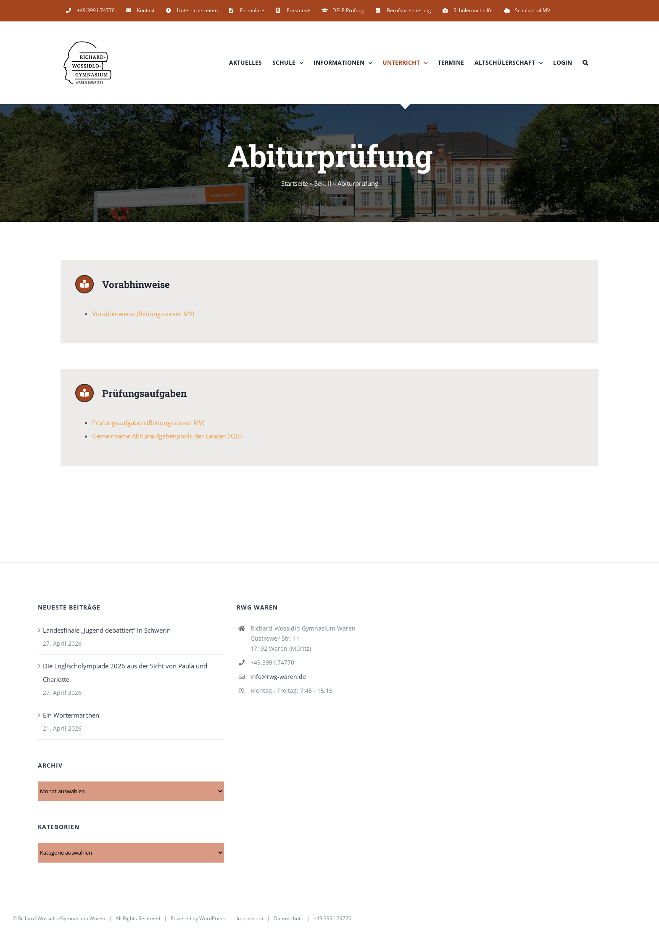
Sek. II (322, 183)
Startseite (294, 183)
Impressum (250, 920)
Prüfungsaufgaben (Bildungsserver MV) (148, 425)
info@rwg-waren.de (278, 679)
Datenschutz (288, 920)
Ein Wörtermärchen (71, 717)
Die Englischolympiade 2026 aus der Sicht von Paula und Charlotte (125, 675)
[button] (585, 62)
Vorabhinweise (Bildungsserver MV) (143, 315)
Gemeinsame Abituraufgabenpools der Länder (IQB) (167, 438)
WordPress (212, 920)
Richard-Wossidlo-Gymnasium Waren (61, 920)
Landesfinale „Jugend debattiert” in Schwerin (107, 632)
